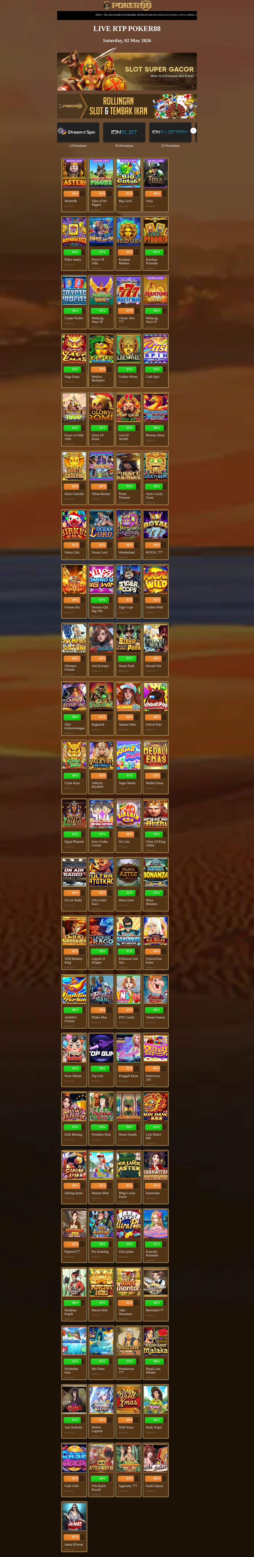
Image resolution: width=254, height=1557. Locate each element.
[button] (193, 130)
